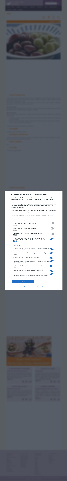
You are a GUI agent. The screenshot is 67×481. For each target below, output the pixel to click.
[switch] (52, 223)
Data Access (33, 286)
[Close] (59, 194)
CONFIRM (22, 281)
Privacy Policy (42, 286)
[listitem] (33, 220)
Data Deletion (25, 286)
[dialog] (33, 240)
